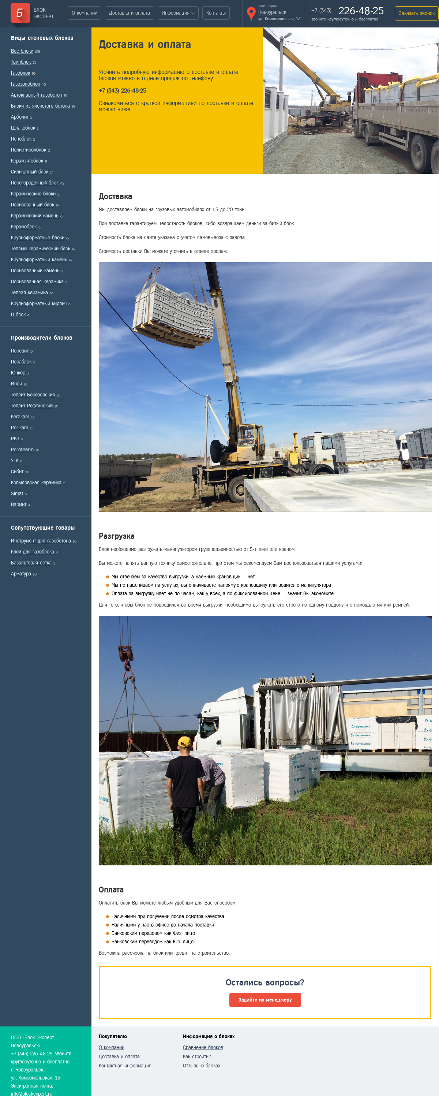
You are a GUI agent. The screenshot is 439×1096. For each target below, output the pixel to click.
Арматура (21, 574)
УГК (14, 460)
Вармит (18, 504)
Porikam (19, 427)
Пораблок (21, 362)
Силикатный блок (29, 172)
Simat (17, 493)
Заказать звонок (417, 13)
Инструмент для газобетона (41, 541)
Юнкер (18, 373)
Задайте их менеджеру (265, 1000)
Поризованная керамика (37, 281)
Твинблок (21, 62)
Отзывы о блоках (201, 1066)
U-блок (18, 314)
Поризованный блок (32, 205)
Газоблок (20, 73)
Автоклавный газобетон (36, 95)
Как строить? (197, 1056)
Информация (176, 13)
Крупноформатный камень (39, 259)
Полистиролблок (28, 150)
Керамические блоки (33, 194)
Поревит (20, 351)
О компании (84, 13)
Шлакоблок (23, 128)
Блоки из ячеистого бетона (40, 106)
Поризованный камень (35, 270)
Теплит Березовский (33, 395)
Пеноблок (21, 139)
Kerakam (20, 417)
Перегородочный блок (35, 183)
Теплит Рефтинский (32, 406)
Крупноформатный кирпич (39, 303)
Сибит (17, 471)
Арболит (20, 117)
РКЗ (16, 438)
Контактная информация (125, 1066)
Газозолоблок (25, 84)
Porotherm (22, 449)
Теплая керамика (29, 292)
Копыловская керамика (36, 482)
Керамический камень (35, 216)
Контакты (216, 13)
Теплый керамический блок (40, 248)
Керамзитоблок (27, 161)
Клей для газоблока (32, 552)
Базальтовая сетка (31, 563)
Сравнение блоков (203, 1047)
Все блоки (22, 51)
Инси (16, 384)
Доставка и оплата (129, 13)
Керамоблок (24, 227)
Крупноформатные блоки (37, 238)
